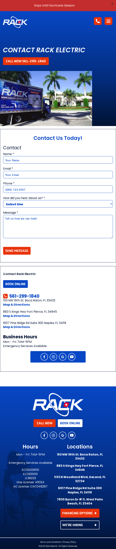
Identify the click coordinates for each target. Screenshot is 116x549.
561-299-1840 (21, 296)
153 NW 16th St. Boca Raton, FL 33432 (80, 457)
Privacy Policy (69, 542)
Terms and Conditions (50, 542)
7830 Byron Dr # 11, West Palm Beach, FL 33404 (80, 501)
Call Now (44, 423)
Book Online (15, 284)
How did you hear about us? (24, 198)
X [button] (112, 3)
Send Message (16, 251)
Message (10, 213)
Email (8, 169)
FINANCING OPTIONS (79, 513)
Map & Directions (16, 304)
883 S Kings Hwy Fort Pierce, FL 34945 (80, 468)
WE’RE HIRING (79, 525)
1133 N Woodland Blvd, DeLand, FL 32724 (80, 479)
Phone (9, 183)
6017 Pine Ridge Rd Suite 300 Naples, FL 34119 (80, 490)
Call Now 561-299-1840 (26, 61)
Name (8, 154)
